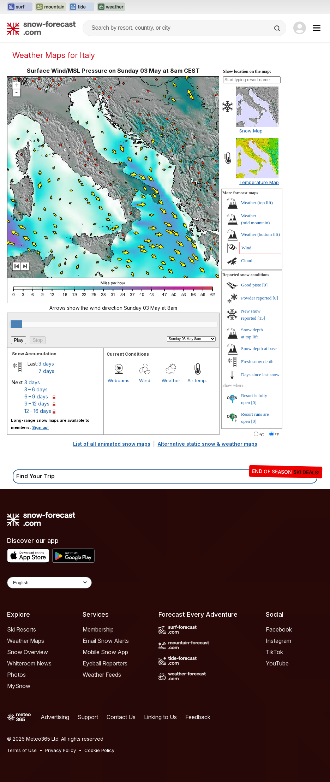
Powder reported (256, 298)
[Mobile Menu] (316, 28)
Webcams (119, 380)
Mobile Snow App (105, 652)
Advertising (55, 717)
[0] (265, 285)
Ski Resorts (21, 629)
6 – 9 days (36, 396)
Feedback (197, 717)
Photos (16, 674)
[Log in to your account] (299, 28)
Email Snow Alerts (106, 640)
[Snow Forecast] (41, 28)
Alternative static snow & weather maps (207, 444)
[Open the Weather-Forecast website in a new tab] (111, 7)
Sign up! (40, 427)
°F (277, 434)
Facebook (279, 629)
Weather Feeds (102, 674)
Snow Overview (27, 652)
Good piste (251, 285)
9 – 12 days (36, 404)
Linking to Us (160, 717)
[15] (261, 318)
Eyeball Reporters (105, 663)
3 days (46, 364)
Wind (144, 380)
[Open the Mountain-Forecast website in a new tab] (50, 7)
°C (261, 434)
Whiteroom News (29, 663)
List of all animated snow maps (111, 444)
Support (88, 717)
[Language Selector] (49, 582)
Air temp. (197, 380)
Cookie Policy (99, 750)
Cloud (246, 260)
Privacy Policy (60, 750)
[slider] (16, 324)
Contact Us (121, 717)
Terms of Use (22, 750)
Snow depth (259, 348)
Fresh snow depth (257, 361)
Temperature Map (259, 182)
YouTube (277, 663)
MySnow (18, 685)
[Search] (278, 28)
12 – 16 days (37, 411)
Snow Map (251, 131)
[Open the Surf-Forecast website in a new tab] (19, 7)
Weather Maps (25, 640)
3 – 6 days (36, 389)
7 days (46, 371)
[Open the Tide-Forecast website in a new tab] (81, 7)
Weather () (257, 202)
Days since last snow (260, 374)
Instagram (278, 640)
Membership (98, 629)
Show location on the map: (247, 71)
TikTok (274, 652)
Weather (171, 380)
